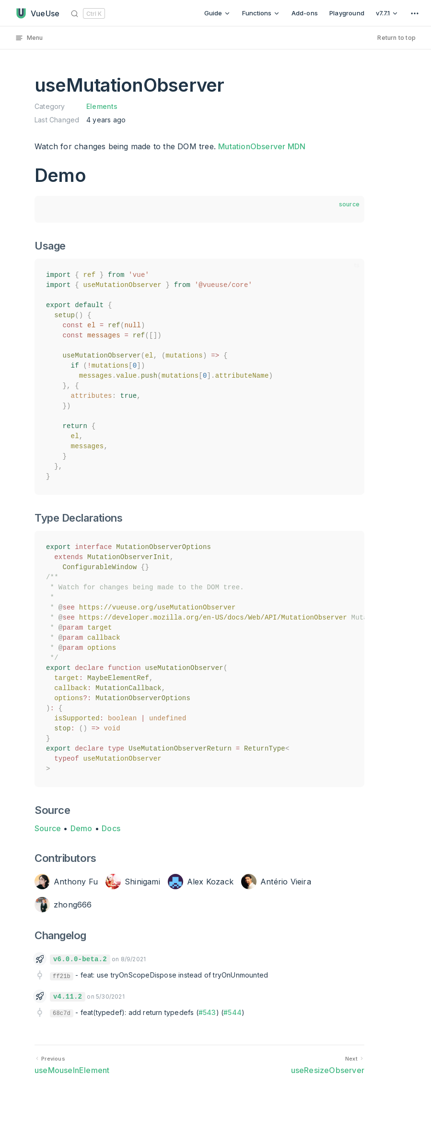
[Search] (89, 13)
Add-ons (304, 13)
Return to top (396, 37)
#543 (207, 1012)
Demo (81, 828)
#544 (232, 1012)
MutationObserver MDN (261, 146)
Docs (111, 828)
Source (48, 828)
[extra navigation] (414, 13)
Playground (346, 13)
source (349, 204)
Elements (102, 106)
